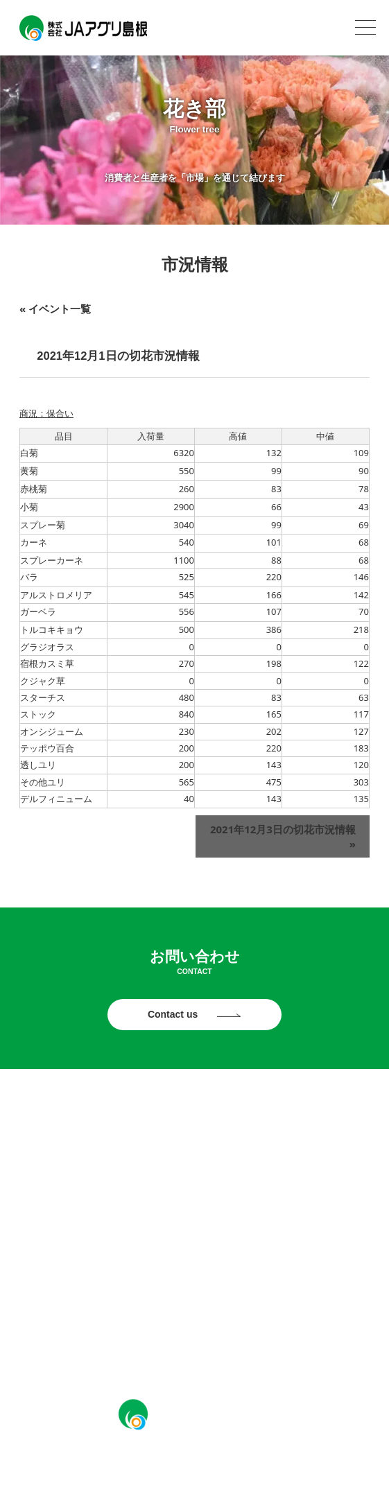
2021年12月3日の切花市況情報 (283, 836)
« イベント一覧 (55, 308)
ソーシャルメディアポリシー (315, 1322)
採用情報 (195, 1288)
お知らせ (195, 1111)
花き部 (194, 1182)
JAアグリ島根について (194, 1253)
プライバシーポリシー (61, 1322)
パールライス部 (194, 1147)
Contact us (174, 1014)
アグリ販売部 (195, 1217)
